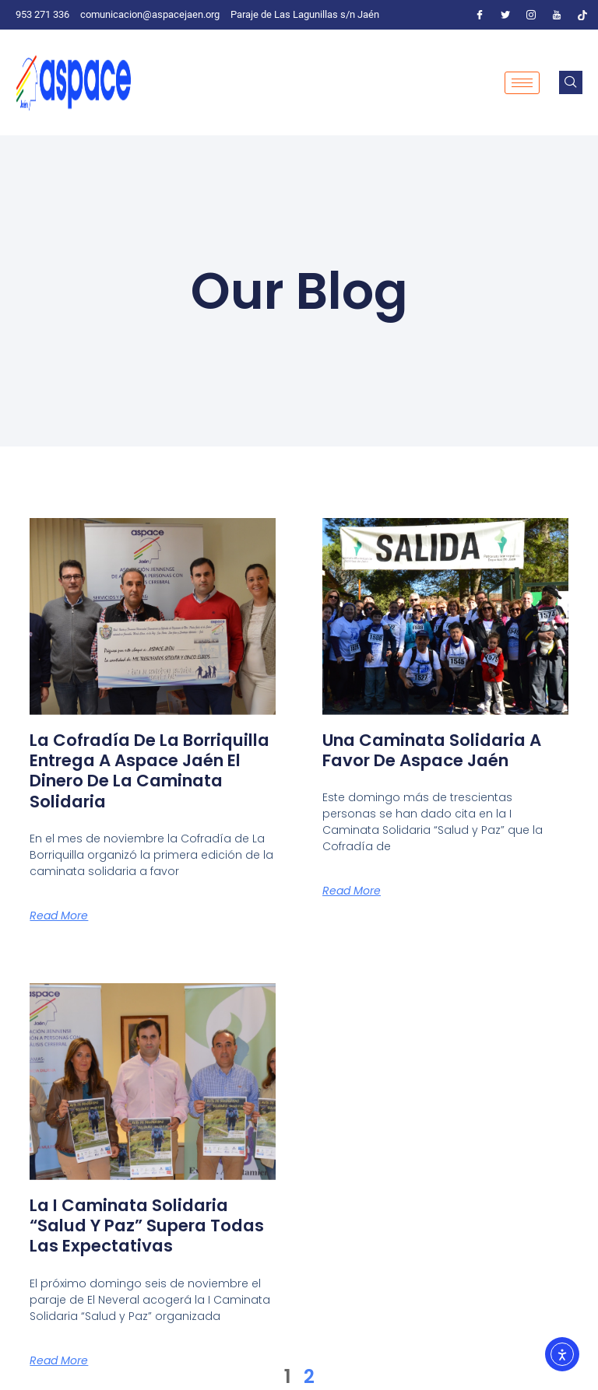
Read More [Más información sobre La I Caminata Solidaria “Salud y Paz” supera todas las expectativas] (59, 1360)
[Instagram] (531, 14)
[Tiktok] (582, 14)
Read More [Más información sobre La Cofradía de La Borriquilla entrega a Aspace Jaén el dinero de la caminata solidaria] (59, 915)
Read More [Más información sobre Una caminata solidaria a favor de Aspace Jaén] (351, 890)
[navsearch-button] (570, 82)
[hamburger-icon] (522, 83)
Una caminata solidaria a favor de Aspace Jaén (439, 750)
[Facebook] (479, 14)
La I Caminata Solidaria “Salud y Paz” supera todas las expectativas (135, 1226)
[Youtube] (556, 14)
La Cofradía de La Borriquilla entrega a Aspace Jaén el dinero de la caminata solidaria (142, 771)
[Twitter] (505, 14)
